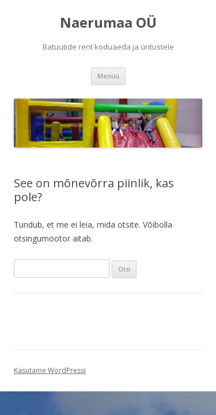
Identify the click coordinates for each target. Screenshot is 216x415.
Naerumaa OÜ (108, 23)
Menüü (108, 75)
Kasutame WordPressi (50, 370)
